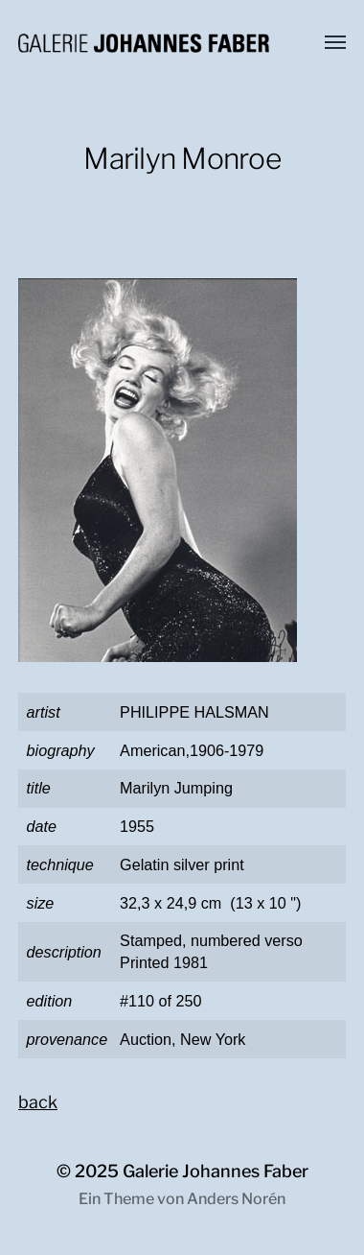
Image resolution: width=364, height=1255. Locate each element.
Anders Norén (236, 1199)
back (37, 1102)
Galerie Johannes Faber (215, 1171)
